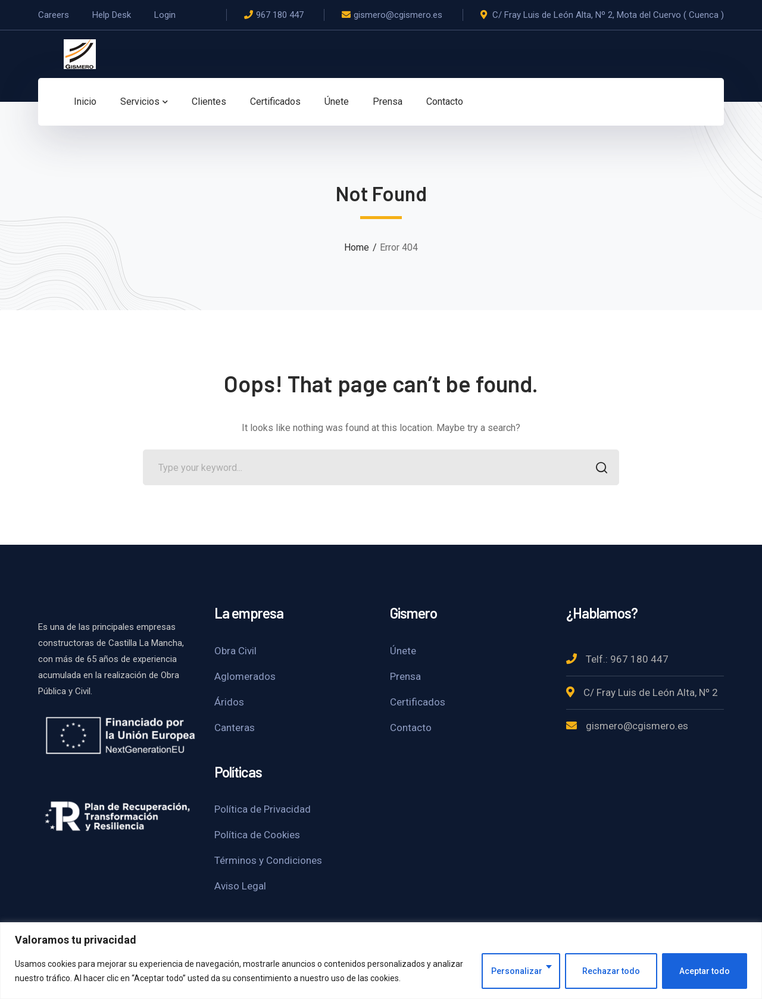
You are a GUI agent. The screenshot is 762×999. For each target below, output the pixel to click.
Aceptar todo (704, 971)
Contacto (411, 727)
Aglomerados (245, 676)
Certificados (417, 702)
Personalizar (516, 971)
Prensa (405, 676)
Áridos (229, 702)
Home (356, 247)
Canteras (234, 727)
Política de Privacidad (262, 809)
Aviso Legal (240, 886)
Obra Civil (235, 651)
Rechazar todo (611, 971)
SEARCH (598, 469)
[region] (381, 960)
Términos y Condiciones (268, 860)
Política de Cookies (257, 835)
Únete (403, 651)
